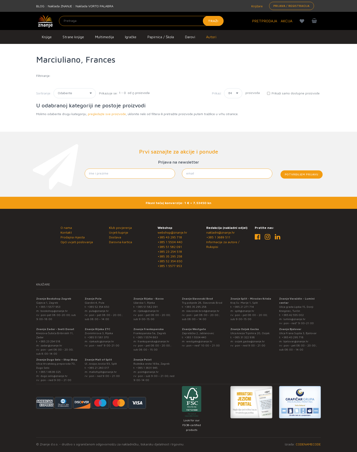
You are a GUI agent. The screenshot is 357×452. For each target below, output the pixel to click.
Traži (213, 21)
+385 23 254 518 (170, 251)
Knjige (47, 37)
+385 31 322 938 (244, 337)
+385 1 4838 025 (50, 372)
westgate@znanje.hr (199, 341)
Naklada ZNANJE (60, 6)
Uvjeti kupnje (118, 232)
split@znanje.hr (244, 311)
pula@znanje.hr (99, 311)
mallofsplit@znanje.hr (103, 372)
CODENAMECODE (308, 444)
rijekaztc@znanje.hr (101, 341)
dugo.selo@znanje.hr (54, 376)
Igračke (130, 37)
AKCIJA (286, 21)
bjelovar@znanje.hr (296, 341)
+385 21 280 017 (98, 367)
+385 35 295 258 (170, 256)
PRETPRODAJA (264, 21)
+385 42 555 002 (293, 315)
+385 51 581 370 (98, 337)
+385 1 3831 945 (147, 367)
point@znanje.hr (148, 372)
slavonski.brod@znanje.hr (202, 311)
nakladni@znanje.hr (220, 232)
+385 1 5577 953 (170, 266)
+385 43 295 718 (170, 237)
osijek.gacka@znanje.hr (250, 341)
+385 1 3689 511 (218, 237)
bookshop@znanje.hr (54, 311)
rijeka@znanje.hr (148, 311)
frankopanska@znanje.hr (153, 341)
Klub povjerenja (120, 228)
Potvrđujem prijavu (301, 174)
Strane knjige (73, 37)
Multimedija (104, 37)
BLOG (40, 6)
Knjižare (256, 6)
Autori (211, 37)
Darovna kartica (120, 242)
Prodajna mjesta (73, 237)
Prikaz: (217, 93)
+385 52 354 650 (170, 261)
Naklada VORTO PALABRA (94, 6)
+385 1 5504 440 (170, 242)
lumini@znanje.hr (294, 319)
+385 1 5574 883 (147, 337)
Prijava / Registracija (291, 6)
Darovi (190, 37)
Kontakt (66, 232)
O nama (66, 228)
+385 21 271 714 (243, 306)
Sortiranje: (43, 93)
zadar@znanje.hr (51, 345)
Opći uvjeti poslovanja (77, 242)
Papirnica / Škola (160, 37)
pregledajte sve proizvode (107, 114)
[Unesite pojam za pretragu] (141, 21)
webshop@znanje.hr (172, 232)
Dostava (115, 237)
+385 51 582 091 (170, 247)
